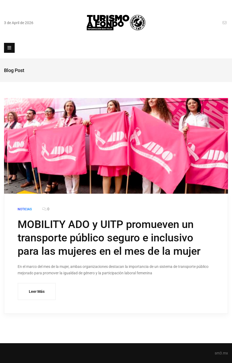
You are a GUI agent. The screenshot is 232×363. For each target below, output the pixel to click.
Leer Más (37, 291)
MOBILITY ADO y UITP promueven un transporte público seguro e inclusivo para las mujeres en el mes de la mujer (109, 237)
